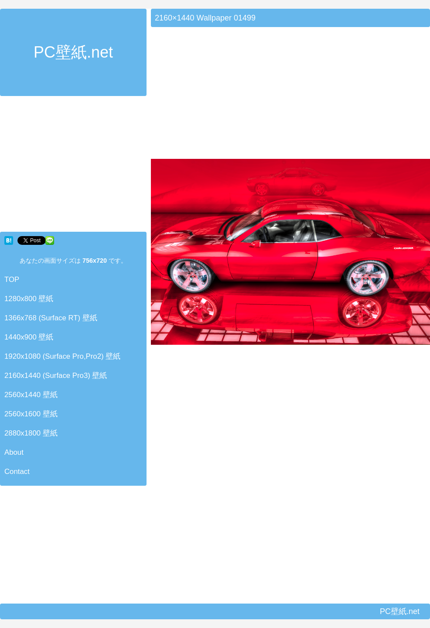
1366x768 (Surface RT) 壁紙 (50, 318)
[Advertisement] (73, 166)
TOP (11, 279)
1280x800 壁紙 (28, 299)
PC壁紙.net (73, 52)
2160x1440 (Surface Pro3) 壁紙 (55, 375)
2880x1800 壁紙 (31, 433)
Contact (17, 471)
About (14, 452)
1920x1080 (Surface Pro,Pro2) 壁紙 (62, 356)
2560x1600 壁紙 (31, 414)
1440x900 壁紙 (28, 337)
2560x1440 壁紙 (31, 395)
